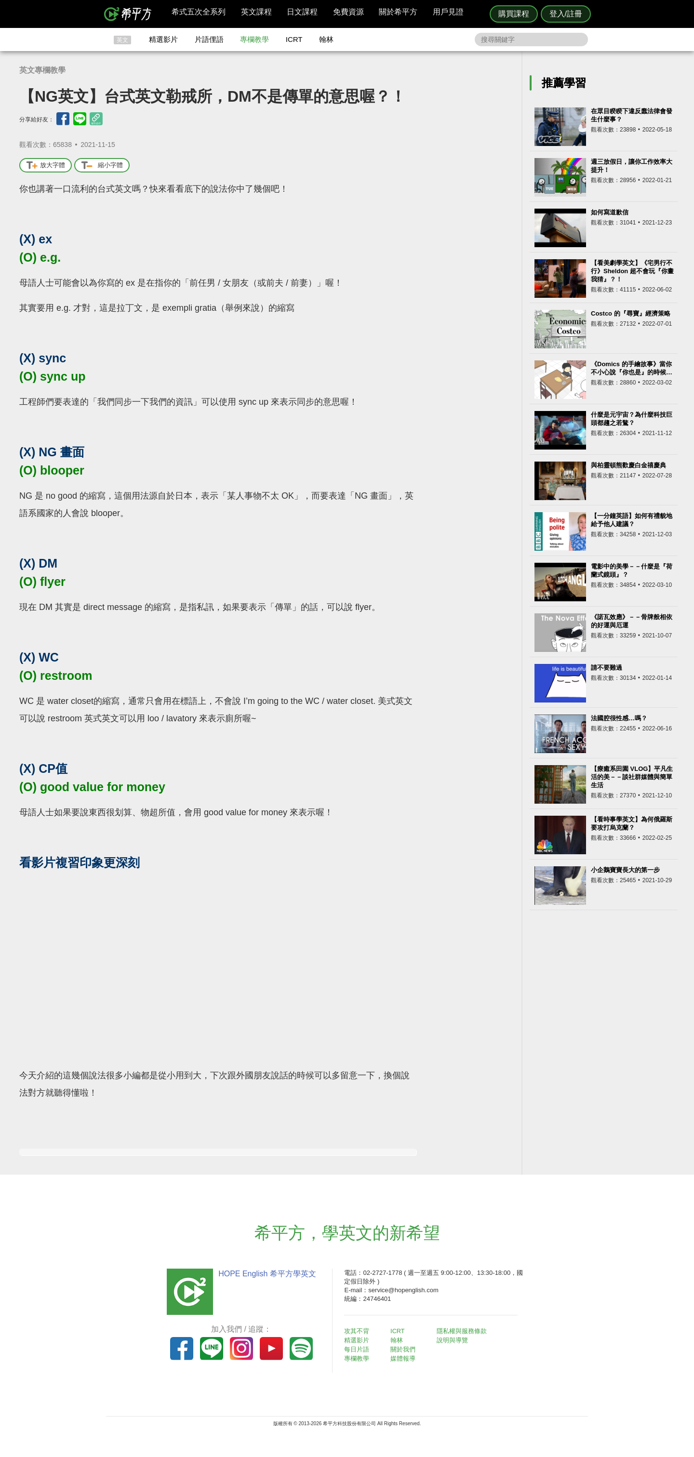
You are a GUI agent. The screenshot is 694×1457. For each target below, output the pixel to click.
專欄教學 (254, 39)
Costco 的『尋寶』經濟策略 (630, 313)
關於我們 (404, 1348)
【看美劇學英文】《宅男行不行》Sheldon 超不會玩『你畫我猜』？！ (632, 271)
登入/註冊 (565, 14)
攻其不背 (358, 1331)
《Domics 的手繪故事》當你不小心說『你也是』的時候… (631, 368)
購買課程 (513, 14)
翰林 (326, 39)
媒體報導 (404, 1357)
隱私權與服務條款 (463, 1331)
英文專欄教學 (42, 70)
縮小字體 (102, 165)
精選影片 (163, 39)
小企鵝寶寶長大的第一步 (625, 870)
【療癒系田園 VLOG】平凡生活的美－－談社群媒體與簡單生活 (632, 777)
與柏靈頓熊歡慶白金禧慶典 (628, 465)
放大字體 (45, 165)
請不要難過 (606, 667)
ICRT (294, 39)
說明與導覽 (453, 1340)
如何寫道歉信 (609, 212)
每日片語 (358, 1348)
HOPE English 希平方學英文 (265, 1274)
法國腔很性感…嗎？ (619, 718)
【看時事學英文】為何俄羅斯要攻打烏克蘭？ (631, 823)
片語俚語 (209, 39)
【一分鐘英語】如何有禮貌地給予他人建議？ (631, 520)
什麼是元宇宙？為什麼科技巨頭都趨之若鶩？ (631, 418)
